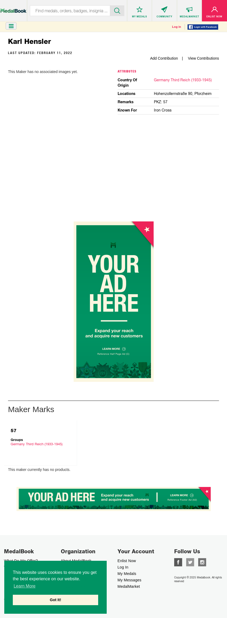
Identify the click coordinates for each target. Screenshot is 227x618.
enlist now (127, 561)
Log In (123, 567)
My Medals (127, 573)
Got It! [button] (55, 600)
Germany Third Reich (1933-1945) (183, 80)
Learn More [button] (24, 586)
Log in (176, 27)
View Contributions (203, 58)
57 (14, 430)
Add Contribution (164, 58)
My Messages (130, 580)
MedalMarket (129, 586)
